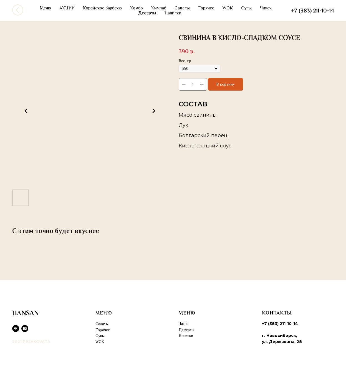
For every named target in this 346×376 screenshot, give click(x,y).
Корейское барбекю (102, 8)
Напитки (173, 13)
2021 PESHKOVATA (31, 341)
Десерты (147, 13)
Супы (246, 8)
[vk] (15, 328)
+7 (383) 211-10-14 (312, 10)
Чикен (266, 8)
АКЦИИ (67, 8)
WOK (228, 8)
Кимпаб (158, 8)
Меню (45, 8)
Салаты (182, 8)
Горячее (206, 8)
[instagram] (24, 328)
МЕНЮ (103, 313)
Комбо (136, 8)
